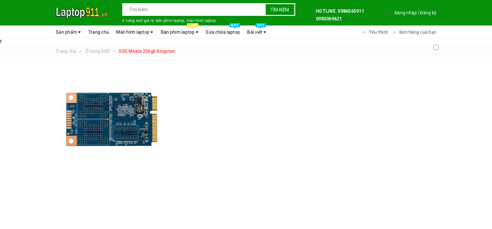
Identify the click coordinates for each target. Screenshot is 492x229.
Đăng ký (428, 12)
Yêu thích (374, 32)
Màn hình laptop (134, 32)
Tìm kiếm (279, 9)
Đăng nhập (406, 12)
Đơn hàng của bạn (413, 32)
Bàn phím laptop (179, 30)
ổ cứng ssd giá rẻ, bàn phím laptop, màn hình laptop (169, 20)
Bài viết (256, 30)
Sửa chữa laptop (223, 30)
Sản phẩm (68, 32)
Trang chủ (98, 32)
